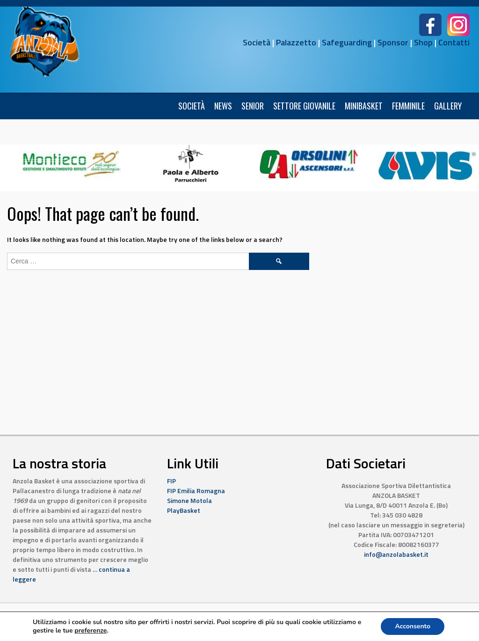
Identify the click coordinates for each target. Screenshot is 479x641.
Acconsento (412, 626)
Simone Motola (189, 500)
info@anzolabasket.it (396, 554)
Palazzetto (296, 42)
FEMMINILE (408, 106)
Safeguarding (347, 42)
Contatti (454, 42)
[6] (71, 163)
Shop (423, 42)
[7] (308, 163)
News (223, 106)
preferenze (90, 630)
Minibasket (364, 106)
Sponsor (392, 42)
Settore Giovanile (304, 106)
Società (256, 42)
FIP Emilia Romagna (196, 490)
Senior (252, 106)
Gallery (448, 106)
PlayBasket (183, 510)
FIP (171, 481)
